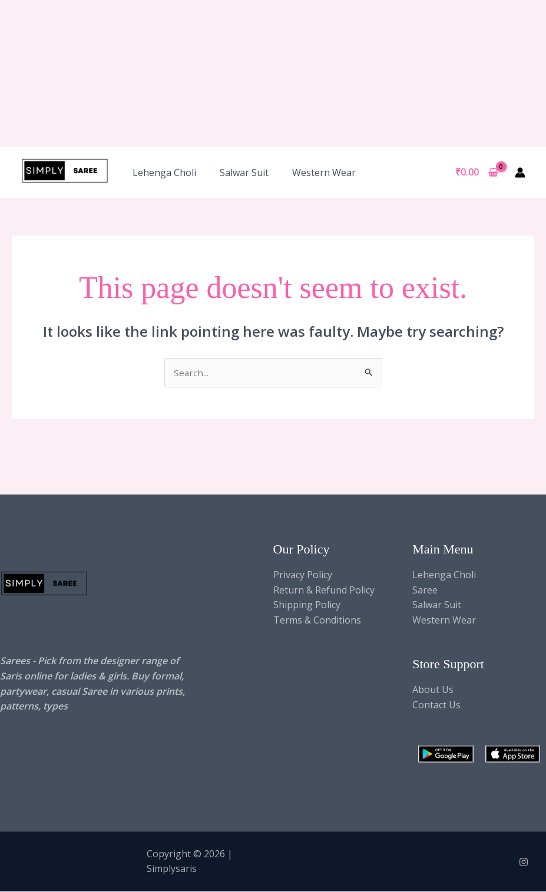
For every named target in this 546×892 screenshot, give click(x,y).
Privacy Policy (302, 575)
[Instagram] (523, 863)
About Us (433, 690)
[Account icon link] (520, 172)
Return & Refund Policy (324, 590)
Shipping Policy (306, 605)
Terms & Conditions (317, 620)
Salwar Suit (244, 172)
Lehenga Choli (164, 172)
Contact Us (436, 705)
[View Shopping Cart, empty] (476, 172)
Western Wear (324, 172)
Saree (425, 590)
